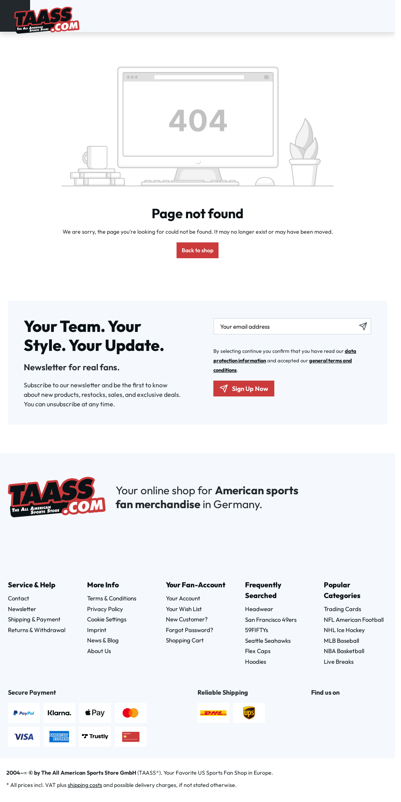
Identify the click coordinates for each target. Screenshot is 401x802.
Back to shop (197, 250)
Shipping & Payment (34, 619)
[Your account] (363, 15)
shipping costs (85, 785)
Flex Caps (257, 651)
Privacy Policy (105, 609)
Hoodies (255, 661)
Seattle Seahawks (268, 640)
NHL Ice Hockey (344, 630)
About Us (99, 651)
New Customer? (187, 619)
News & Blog (103, 640)
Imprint (96, 630)
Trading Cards (342, 609)
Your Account (183, 598)
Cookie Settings (106, 619)
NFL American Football (354, 619)
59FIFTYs (256, 630)
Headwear (259, 609)
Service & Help (31, 584)
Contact (18, 598)
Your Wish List (184, 609)
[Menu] (9, 14)
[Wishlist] (374, 15)
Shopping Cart (185, 640)
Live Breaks (338, 661)
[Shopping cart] (384, 15)
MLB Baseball (341, 640)
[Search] (353, 15)
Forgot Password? (189, 630)
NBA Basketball (344, 651)
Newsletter (22, 609)
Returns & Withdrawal (36, 630)
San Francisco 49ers (270, 619)
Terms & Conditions (111, 598)
